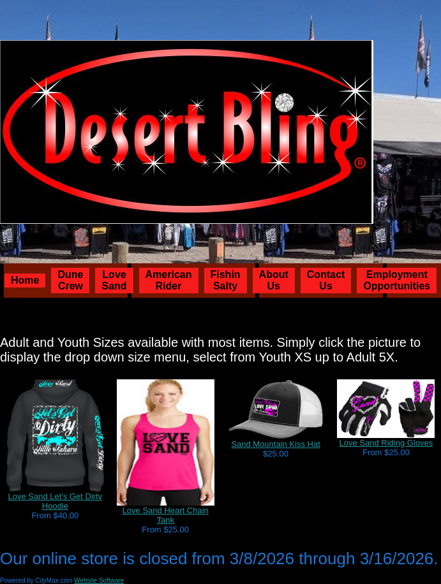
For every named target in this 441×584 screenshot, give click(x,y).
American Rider (169, 280)
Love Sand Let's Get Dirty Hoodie (55, 501)
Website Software (99, 580)
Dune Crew (70, 280)
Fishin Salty (226, 280)
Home (25, 280)
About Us (273, 280)
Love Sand (113, 280)
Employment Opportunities (396, 280)
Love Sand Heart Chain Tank (166, 515)
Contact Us (326, 280)
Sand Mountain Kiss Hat (275, 444)
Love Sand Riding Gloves (386, 443)
